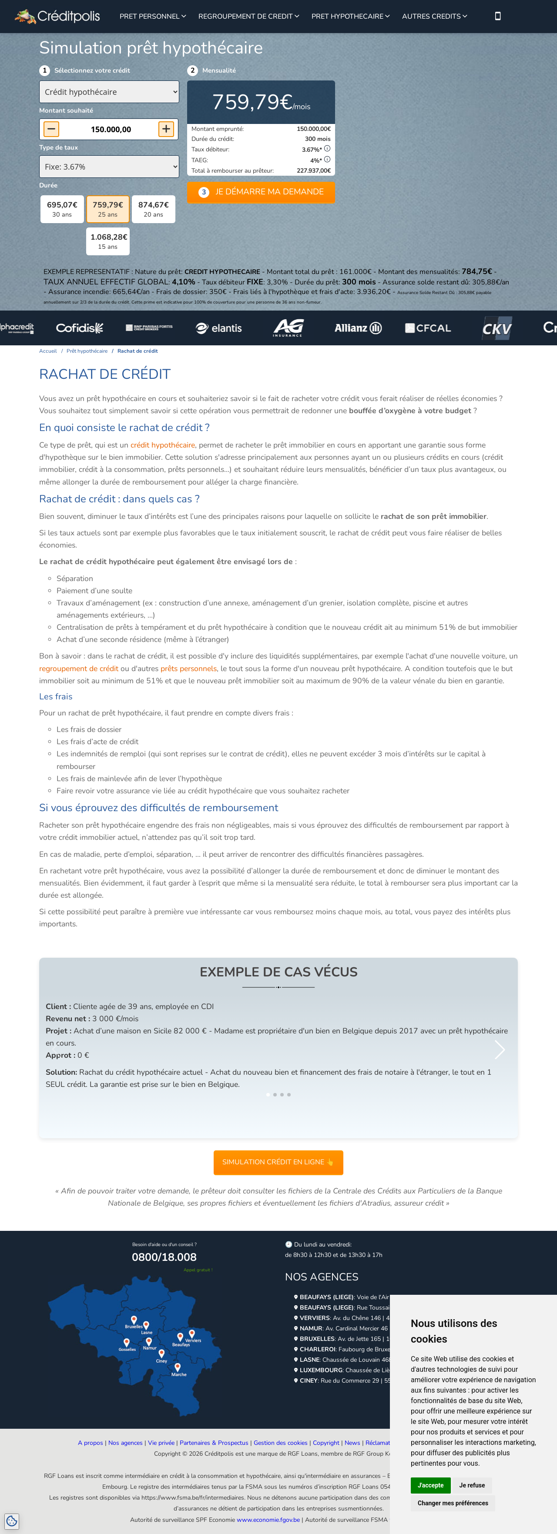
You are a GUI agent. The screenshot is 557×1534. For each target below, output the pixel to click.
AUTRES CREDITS (431, 16)
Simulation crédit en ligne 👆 (278, 1162)
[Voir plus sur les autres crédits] (465, 16)
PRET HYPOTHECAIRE (347, 16)
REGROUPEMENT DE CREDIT (245, 16)
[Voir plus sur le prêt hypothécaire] (387, 16)
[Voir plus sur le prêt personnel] (183, 16)
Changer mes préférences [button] (453, 1503)
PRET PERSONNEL (150, 16)
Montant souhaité (66, 110)
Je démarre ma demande (261, 192)
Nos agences (125, 1443)
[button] (500, 1049)
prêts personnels (189, 668)
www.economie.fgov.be (268, 1520)
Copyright (326, 1443)
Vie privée (161, 1443)
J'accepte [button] (431, 1485)
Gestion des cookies (281, 1443)
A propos (90, 1443)
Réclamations (384, 1443)
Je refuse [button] (472, 1485)
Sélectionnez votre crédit (92, 70)
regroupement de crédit (78, 668)
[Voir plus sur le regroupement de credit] (297, 16)
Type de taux (58, 147)
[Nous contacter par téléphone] (497, 16)
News (352, 1443)
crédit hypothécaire (163, 445)
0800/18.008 (164, 1257)
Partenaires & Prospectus (214, 1443)
